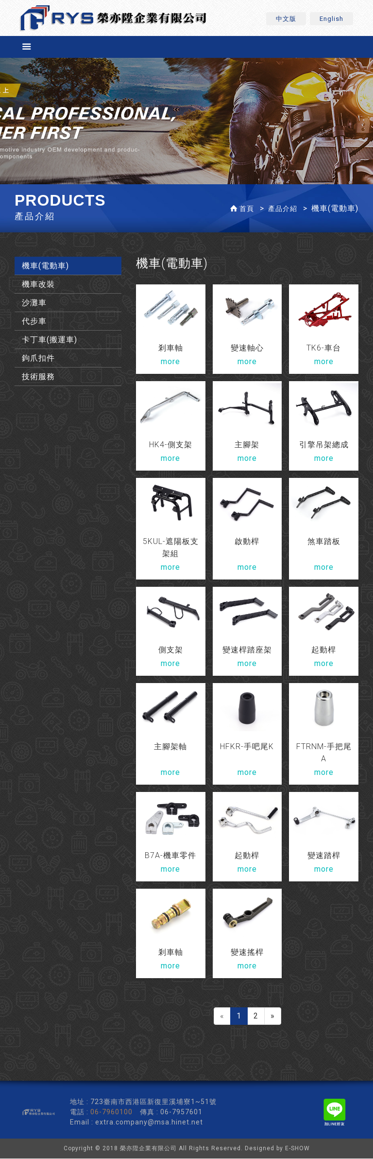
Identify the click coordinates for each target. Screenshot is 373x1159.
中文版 (286, 19)
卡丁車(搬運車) (49, 340)
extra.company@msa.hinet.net (149, 1122)
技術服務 (38, 377)
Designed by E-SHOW (277, 1148)
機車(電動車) (45, 266)
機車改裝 (38, 284)
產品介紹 (282, 209)
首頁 (246, 209)
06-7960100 (111, 1112)
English (331, 19)
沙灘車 (34, 303)
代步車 (34, 321)
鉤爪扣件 (38, 358)
